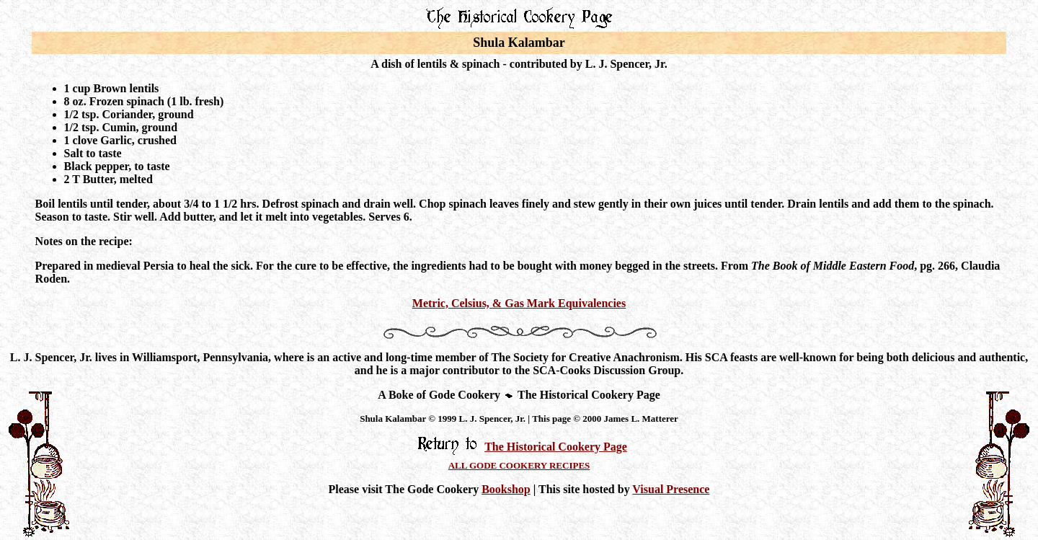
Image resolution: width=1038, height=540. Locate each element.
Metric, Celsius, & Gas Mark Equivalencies (519, 303)
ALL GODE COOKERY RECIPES (519, 465)
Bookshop (506, 489)
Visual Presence (670, 489)
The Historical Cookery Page (555, 447)
